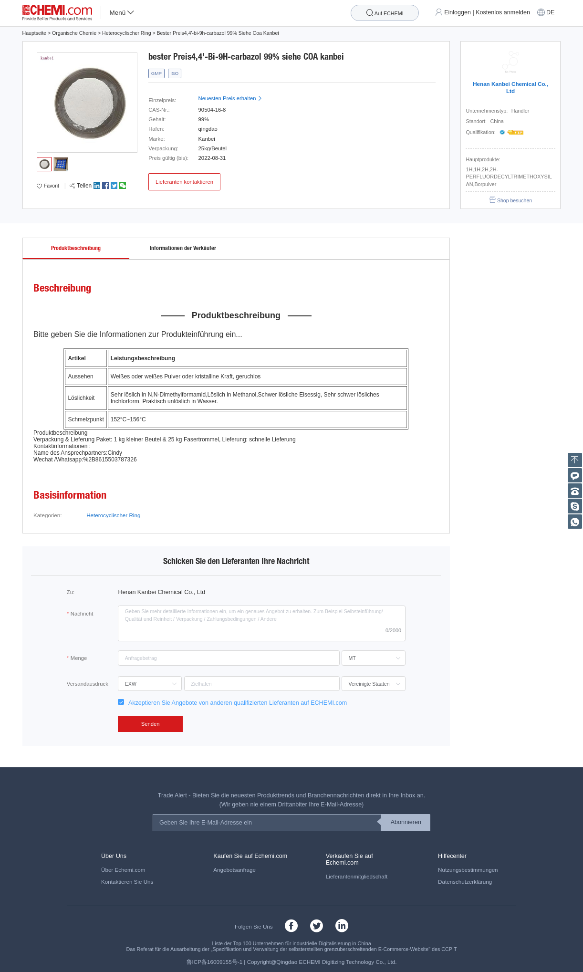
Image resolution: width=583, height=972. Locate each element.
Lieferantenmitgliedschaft (356, 876)
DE (550, 12)
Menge (79, 658)
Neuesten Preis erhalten (230, 98)
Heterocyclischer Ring (126, 33)
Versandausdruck (87, 684)
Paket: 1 (106, 439)
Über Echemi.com (123, 870)
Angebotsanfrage (234, 870)
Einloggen (457, 12)
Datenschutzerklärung (465, 881)
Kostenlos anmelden (503, 12)
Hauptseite (34, 33)
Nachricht (82, 614)
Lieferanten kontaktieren (184, 182)
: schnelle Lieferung (271, 439)
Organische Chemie (74, 33)
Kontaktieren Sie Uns (127, 881)
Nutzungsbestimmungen (468, 870)
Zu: (70, 592)
